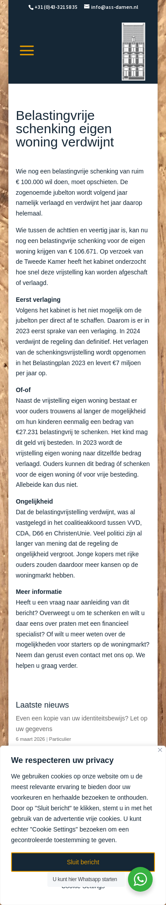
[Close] (160, 750)
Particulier (60, 739)
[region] (83, 825)
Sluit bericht (83, 862)
